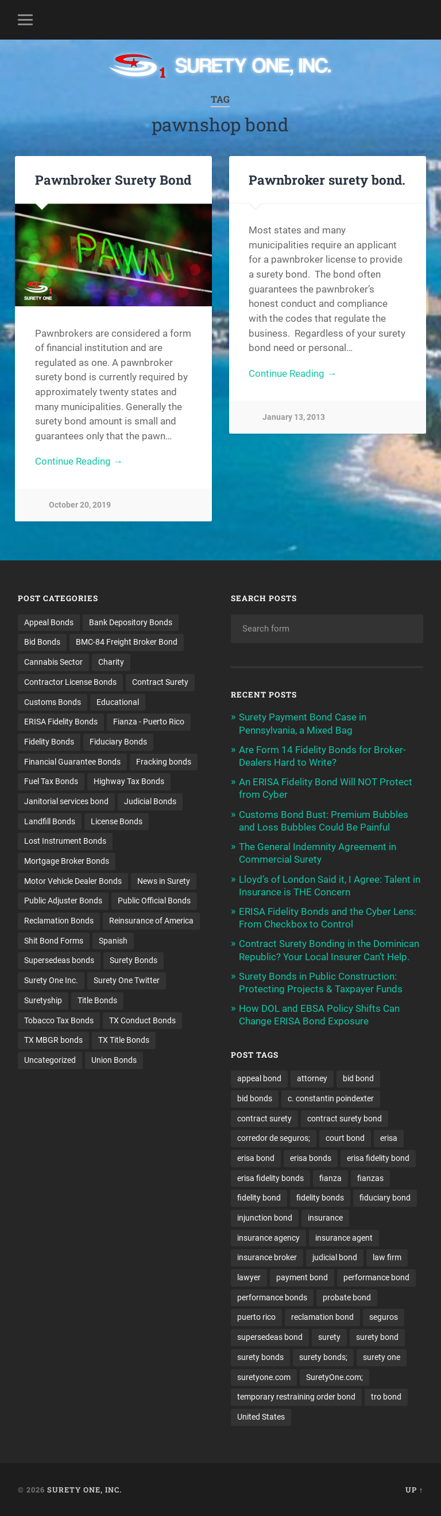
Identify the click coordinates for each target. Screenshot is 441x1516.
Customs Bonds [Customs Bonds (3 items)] (52, 702)
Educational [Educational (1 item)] (117, 702)
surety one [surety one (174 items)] (381, 1357)
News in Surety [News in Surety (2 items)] (163, 881)
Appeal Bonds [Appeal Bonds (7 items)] (49, 622)
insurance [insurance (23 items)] (325, 1217)
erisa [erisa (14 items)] (388, 1138)
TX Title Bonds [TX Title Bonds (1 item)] (123, 1040)
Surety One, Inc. (84, 1489)
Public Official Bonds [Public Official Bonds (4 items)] (154, 900)
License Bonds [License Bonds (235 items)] (116, 821)
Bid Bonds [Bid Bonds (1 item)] (42, 641)
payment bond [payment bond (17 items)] (302, 1277)
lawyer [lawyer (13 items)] (249, 1277)
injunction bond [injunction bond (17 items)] (264, 1217)
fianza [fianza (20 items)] (330, 1178)
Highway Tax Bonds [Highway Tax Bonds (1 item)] (129, 781)
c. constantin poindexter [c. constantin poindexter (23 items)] (331, 1098)
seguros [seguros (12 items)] (383, 1317)
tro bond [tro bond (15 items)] (386, 1396)
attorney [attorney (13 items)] (312, 1078)
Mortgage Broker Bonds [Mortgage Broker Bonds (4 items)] (66, 861)
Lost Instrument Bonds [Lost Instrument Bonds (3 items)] (65, 840)
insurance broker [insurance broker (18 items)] (267, 1257)
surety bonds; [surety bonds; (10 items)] (323, 1357)
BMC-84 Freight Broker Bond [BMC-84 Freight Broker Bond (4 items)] (126, 641)
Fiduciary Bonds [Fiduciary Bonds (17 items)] (118, 741)
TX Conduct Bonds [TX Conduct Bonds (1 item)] (142, 1020)
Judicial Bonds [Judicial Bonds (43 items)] (150, 801)
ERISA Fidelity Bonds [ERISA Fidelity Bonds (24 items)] (61, 721)
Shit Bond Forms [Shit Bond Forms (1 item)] (53, 940)
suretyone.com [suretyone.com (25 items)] (264, 1377)
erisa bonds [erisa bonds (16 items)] (310, 1158)
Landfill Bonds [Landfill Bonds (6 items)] (49, 821)
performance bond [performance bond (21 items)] (376, 1277)
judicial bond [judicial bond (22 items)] (334, 1257)
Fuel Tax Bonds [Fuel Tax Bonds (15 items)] (51, 781)
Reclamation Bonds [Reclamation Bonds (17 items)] (59, 920)
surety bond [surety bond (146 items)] (377, 1337)
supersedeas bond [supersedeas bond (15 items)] (270, 1337)
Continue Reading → (79, 461)
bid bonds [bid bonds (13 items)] (254, 1098)
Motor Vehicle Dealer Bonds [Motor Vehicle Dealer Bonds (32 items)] (73, 881)
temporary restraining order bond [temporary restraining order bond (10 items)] (296, 1396)
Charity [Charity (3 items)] (111, 662)
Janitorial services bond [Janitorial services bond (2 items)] (66, 801)
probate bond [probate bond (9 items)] (347, 1297)
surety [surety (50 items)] (329, 1337)
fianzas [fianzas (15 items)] (370, 1178)
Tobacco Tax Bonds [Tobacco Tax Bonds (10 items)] (59, 1020)
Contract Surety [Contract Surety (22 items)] (160, 682)
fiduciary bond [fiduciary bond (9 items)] (385, 1197)
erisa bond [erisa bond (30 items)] (255, 1158)
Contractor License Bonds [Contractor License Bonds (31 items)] (70, 682)
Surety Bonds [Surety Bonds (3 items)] (133, 960)
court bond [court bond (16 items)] (345, 1138)
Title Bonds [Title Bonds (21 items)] (97, 1000)
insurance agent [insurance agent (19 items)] (344, 1237)
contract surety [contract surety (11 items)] (264, 1118)
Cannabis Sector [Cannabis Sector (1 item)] (53, 662)
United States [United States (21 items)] (261, 1416)
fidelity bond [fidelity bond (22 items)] (259, 1197)
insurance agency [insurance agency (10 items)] (268, 1237)
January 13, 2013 (293, 417)
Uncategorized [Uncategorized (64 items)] (50, 1060)
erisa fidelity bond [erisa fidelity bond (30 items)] (378, 1158)
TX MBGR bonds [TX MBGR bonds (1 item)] (53, 1040)
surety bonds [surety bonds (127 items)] (260, 1357)
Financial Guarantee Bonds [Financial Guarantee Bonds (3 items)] (72, 761)
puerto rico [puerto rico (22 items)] (256, 1317)
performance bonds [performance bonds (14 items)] (272, 1297)
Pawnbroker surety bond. (327, 179)
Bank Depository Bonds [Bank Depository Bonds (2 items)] (130, 622)
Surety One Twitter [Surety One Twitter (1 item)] (127, 980)
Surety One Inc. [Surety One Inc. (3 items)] (51, 980)
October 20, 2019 (80, 505)
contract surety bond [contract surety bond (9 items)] (344, 1118)
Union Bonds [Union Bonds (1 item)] (114, 1060)
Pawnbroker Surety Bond (113, 179)
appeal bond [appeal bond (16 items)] (259, 1078)
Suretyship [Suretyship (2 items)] (43, 1000)
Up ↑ (414, 1489)
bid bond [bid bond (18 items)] (358, 1078)
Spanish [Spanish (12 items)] (113, 940)
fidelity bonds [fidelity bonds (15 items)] (320, 1197)
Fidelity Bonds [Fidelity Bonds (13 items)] (49, 741)
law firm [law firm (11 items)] (387, 1257)
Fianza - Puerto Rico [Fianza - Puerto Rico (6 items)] (148, 721)
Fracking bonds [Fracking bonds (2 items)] (163, 761)
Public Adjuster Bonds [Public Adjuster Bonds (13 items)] (63, 900)
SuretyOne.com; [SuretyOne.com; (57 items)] (334, 1377)
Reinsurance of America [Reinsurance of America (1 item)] (151, 920)
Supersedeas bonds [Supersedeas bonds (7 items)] (59, 960)
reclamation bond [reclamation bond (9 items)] (322, 1317)
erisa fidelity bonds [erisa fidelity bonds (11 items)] (270, 1178)
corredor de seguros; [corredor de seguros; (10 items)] (273, 1138)
